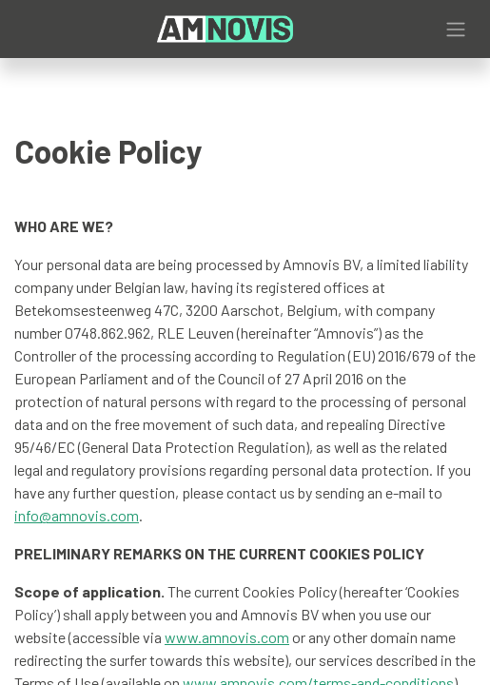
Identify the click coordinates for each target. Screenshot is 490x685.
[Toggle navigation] (456, 29)
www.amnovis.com (227, 637)
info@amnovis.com (76, 515)
